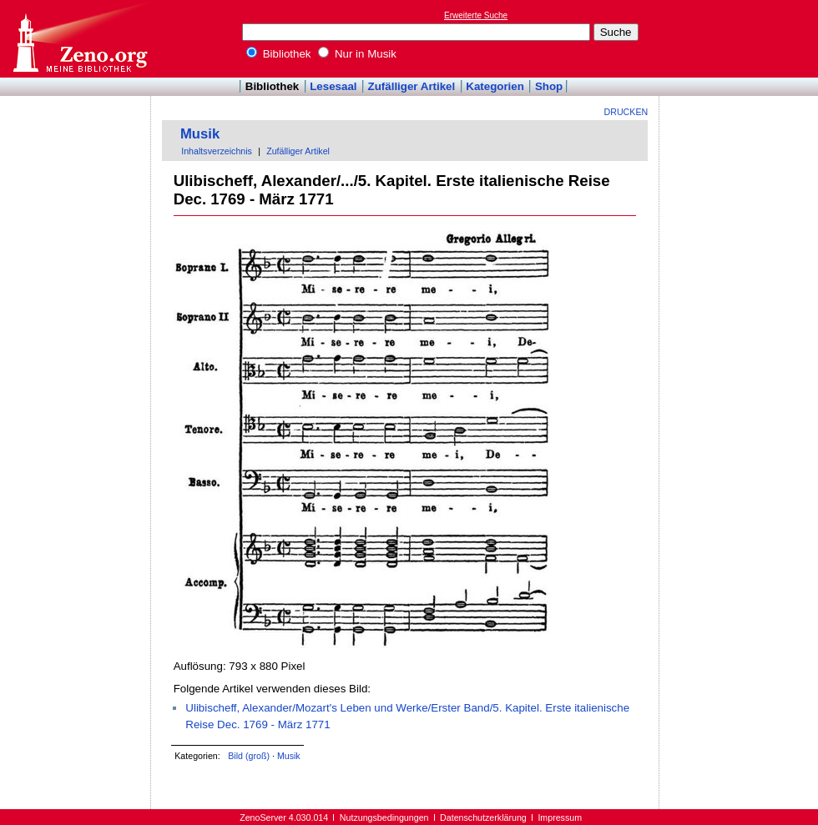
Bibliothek (278, 54)
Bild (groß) (249, 756)
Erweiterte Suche (475, 15)
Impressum (560, 817)
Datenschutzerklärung (483, 817)
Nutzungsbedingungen (384, 817)
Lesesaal (333, 86)
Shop (549, 86)
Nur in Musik (357, 54)
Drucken (626, 112)
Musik (200, 134)
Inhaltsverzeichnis (216, 151)
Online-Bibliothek (79, 39)
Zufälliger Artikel (412, 86)
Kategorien (495, 86)
